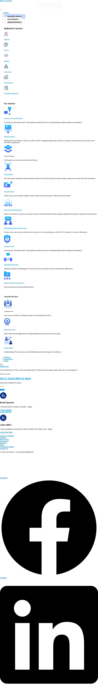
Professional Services (9, 329)
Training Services (8, 348)
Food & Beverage (8, 82)
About (6, 13)
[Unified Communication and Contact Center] (8, 224)
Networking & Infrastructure (11, 264)
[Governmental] (6, 68)
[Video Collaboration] (8, 187)
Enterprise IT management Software (13, 118)
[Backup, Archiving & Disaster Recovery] (7, 279)
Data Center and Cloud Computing (13, 210)
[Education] (6, 57)
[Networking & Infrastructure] (8, 260)
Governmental (7, 72)
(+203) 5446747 (5, 412)
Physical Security (8, 174)
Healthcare (7, 39)
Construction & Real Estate (11, 93)
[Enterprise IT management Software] (7, 114)
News (6, 361)
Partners (7, 357)
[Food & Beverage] (6, 78)
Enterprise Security (9, 246)
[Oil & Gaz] (6, 46)
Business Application (9, 136)
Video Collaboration (9, 191)
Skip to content (6, 1)
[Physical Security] (8, 170)
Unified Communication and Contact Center (15, 228)
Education (6, 61)
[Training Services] (8, 344)
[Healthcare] (6, 35)
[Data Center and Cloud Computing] (8, 206)
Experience (8, 359)
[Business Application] (8, 132)
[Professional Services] (7, 325)
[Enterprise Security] (7, 242)
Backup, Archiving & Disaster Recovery (14, 283)
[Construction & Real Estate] (6, 89)
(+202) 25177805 (6, 432)
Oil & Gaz (6, 50)
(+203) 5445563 (5, 410)
